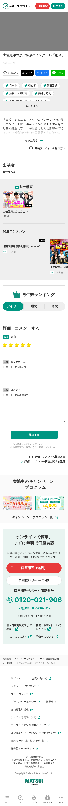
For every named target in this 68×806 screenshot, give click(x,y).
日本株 (13, 85)
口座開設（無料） (34, 568)
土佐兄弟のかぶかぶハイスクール (28, 101)
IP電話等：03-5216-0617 (34, 608)
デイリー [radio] (13, 306)
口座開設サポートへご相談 (34, 580)
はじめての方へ (20, 636)
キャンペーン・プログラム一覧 (35, 517)
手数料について (47, 636)
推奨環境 (51, 701)
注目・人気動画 (18, 93)
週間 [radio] (34, 306)
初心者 (32, 85)
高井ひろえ (44, 93)
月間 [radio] (55, 306)
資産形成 (52, 85)
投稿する (34, 434)
